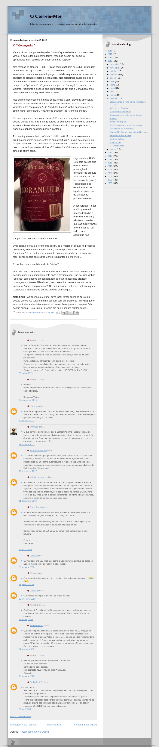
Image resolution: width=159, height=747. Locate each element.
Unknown (34, 406)
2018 (110, 51)
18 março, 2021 (26, 619)
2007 (110, 176)
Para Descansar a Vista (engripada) (126, 125)
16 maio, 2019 (25, 549)
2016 (110, 57)
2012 (110, 159)
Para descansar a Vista (120, 135)
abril (112, 91)
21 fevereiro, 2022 (27, 649)
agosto (113, 78)
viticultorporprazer (38, 477)
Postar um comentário (20, 716)
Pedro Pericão (36, 625)
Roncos (113, 118)
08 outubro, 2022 (27, 676)
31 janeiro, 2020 (26, 584)
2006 (110, 180)
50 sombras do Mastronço (122, 129)
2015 (110, 61)
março (113, 95)
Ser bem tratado (117, 139)
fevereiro (114, 98)
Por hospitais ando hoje (120, 111)
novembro (115, 68)
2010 (110, 166)
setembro (114, 74)
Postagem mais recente (23, 724)
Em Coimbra (115, 142)
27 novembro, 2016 (28, 400)
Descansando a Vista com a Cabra (126, 115)
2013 (110, 156)
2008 (110, 173)
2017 (110, 54)
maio (112, 88)
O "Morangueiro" (117, 146)
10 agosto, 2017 (26, 420)
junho (113, 85)
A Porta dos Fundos (119, 108)
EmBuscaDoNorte (38, 450)
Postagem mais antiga (84, 724)
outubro (114, 71)
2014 (110, 152)
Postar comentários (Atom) (34, 731)
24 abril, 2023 (25, 709)
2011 (110, 163)
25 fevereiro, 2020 (27, 599)
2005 (110, 183)
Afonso (33, 573)
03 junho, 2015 (25, 373)
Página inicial (54, 724)
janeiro (113, 149)
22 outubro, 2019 (27, 567)
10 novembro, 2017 (28, 471)
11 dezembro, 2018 (28, 501)
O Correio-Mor (46, 16)
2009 (110, 169)
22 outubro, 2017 (27, 444)
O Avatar (34, 427)
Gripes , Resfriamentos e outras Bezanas (129, 132)
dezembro (115, 64)
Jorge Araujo (36, 507)
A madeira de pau (118, 122)
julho (112, 81)
